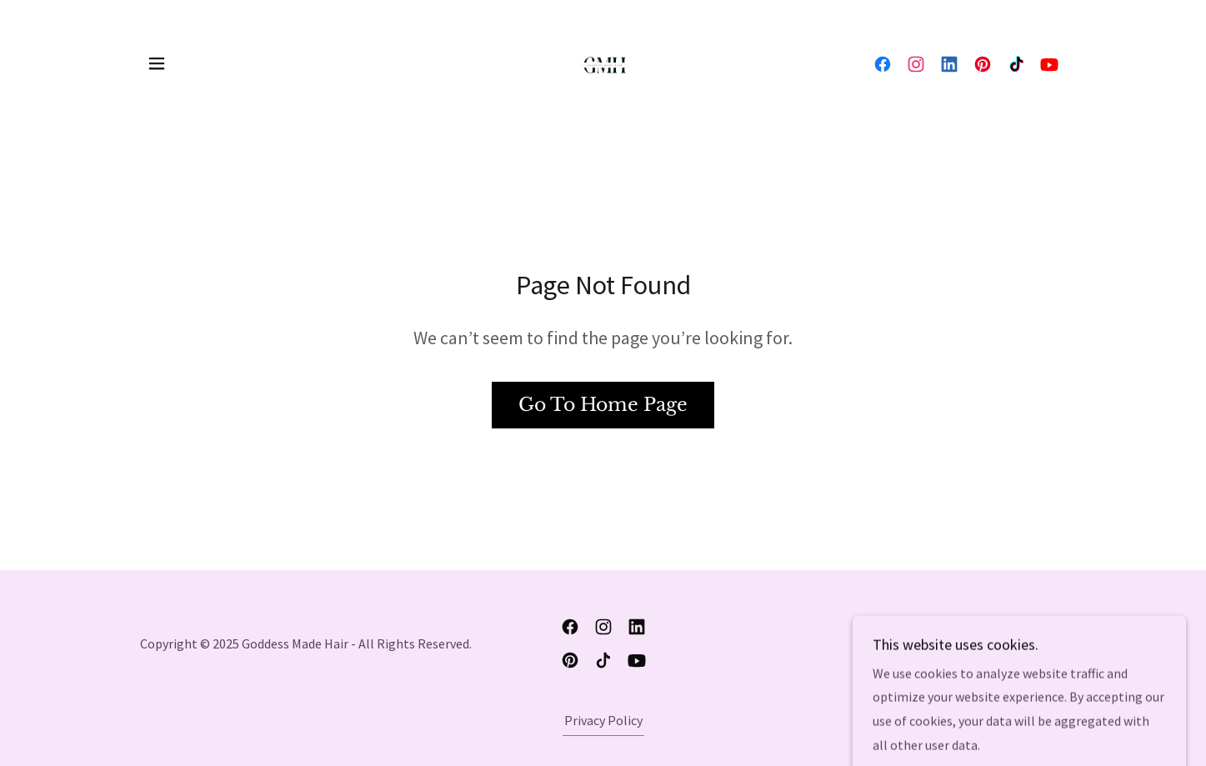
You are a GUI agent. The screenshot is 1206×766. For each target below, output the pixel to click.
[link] (602, 61)
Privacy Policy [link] (603, 720)
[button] (156, 63)
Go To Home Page (603, 404)
